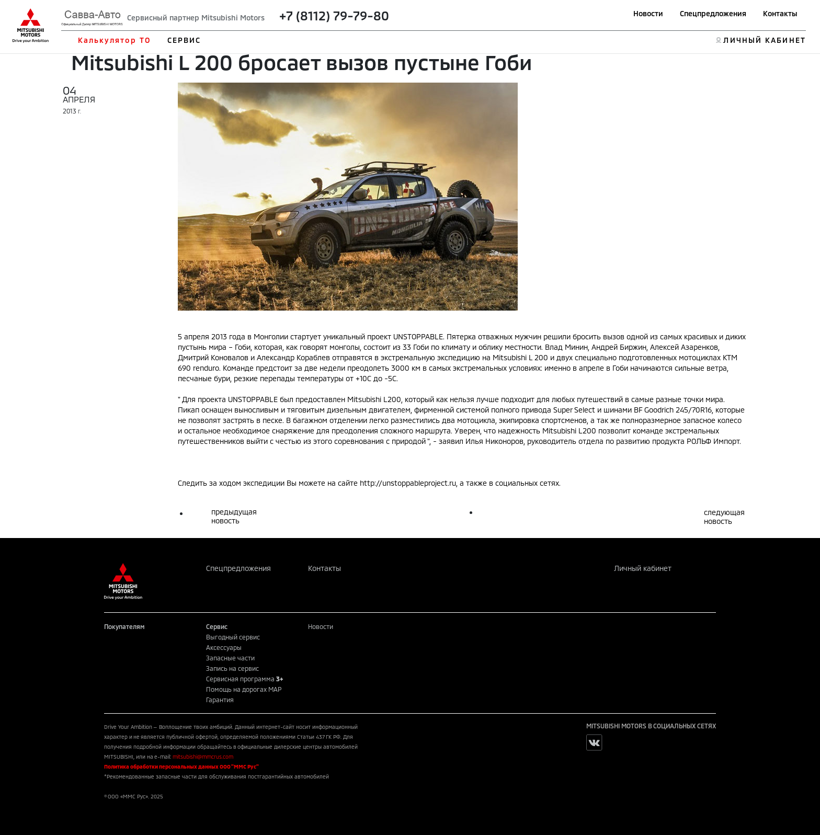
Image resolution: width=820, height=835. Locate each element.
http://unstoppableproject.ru (408, 482)
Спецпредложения (713, 13)
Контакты (780, 13)
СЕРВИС (184, 40)
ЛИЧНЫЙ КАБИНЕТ (764, 40)
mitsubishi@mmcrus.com (203, 756)
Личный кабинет (642, 568)
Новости (648, 13)
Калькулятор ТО (114, 40)
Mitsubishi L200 (374, 399)
